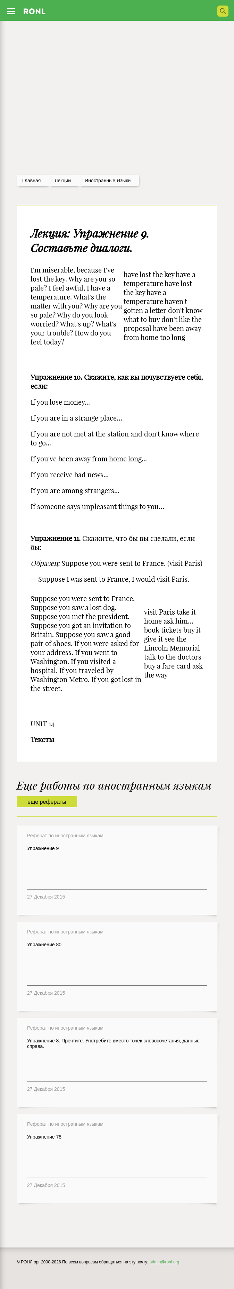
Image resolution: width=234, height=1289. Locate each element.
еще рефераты (46, 802)
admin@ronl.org (164, 1262)
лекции (63, 180)
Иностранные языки (108, 180)
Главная (31, 180)
